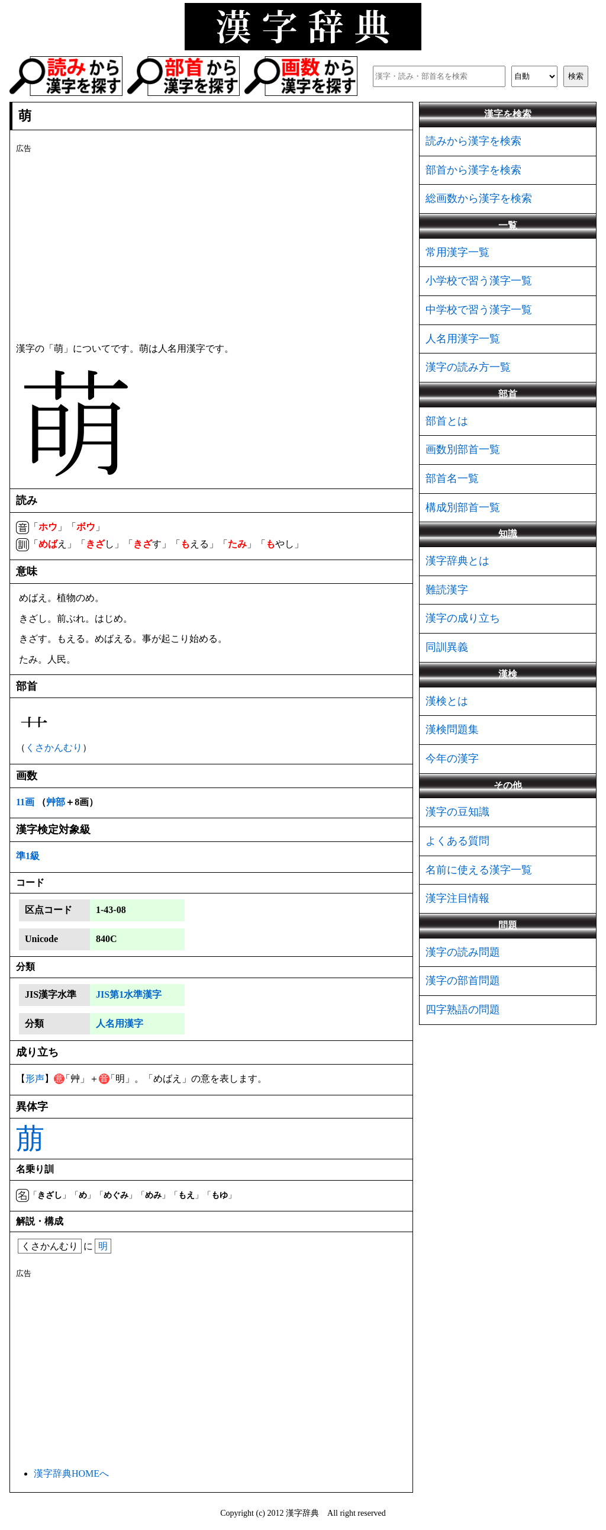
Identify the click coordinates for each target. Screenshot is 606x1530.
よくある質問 (457, 841)
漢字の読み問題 (463, 952)
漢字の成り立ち (463, 618)
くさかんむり (53, 747)
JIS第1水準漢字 (129, 994)
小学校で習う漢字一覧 (479, 281)
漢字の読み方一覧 (468, 367)
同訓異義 (447, 647)
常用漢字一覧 (457, 252)
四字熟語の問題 (463, 1009)
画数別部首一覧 (463, 449)
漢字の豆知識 (457, 812)
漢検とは (447, 701)
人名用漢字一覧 (463, 339)
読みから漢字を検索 (473, 141)
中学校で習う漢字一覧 (479, 310)
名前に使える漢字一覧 (479, 870)
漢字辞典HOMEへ (71, 1473)
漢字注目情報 (457, 898)
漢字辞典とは (457, 561)
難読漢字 (447, 590)
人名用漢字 (119, 1023)
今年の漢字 (452, 758)
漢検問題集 (452, 729)
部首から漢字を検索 (473, 170)
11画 (25, 802)
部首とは (447, 421)
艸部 (55, 802)
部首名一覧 (452, 478)
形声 (34, 1078)
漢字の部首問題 (463, 980)
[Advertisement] (211, 246)
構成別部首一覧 (463, 507)
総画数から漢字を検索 (479, 198)
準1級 (28, 856)
